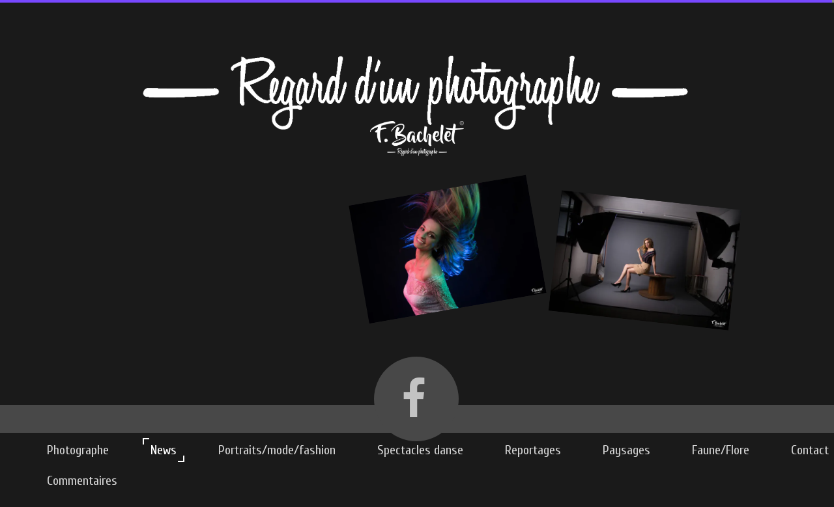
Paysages (626, 450)
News (164, 450)
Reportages (533, 450)
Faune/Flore (720, 450)
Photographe (78, 450)
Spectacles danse (420, 450)
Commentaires (82, 480)
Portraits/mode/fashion (277, 450)
